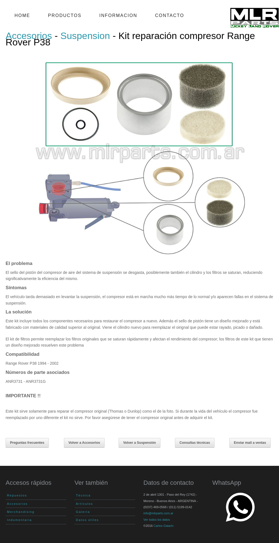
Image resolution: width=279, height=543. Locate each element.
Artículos (84, 503)
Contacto (169, 15)
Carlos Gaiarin (163, 525)
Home (22, 15)
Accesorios (29, 35)
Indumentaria (19, 520)
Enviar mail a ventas (250, 443)
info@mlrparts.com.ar (158, 513)
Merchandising (21, 511)
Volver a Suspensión (139, 443)
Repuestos (17, 495)
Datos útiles (87, 520)
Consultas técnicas (194, 443)
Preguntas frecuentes (27, 443)
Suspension (85, 35)
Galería (83, 511)
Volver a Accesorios (84, 443)
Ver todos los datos (156, 519)
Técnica (83, 495)
